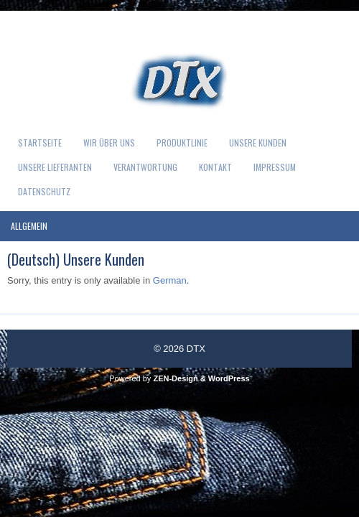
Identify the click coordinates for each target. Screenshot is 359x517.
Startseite (40, 142)
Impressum (274, 167)
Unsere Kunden (257, 142)
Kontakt (215, 167)
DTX (196, 348)
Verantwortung (145, 167)
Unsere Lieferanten (55, 167)
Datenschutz (44, 191)
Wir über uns (109, 142)
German (170, 280)
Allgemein (29, 226)
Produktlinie (182, 142)
